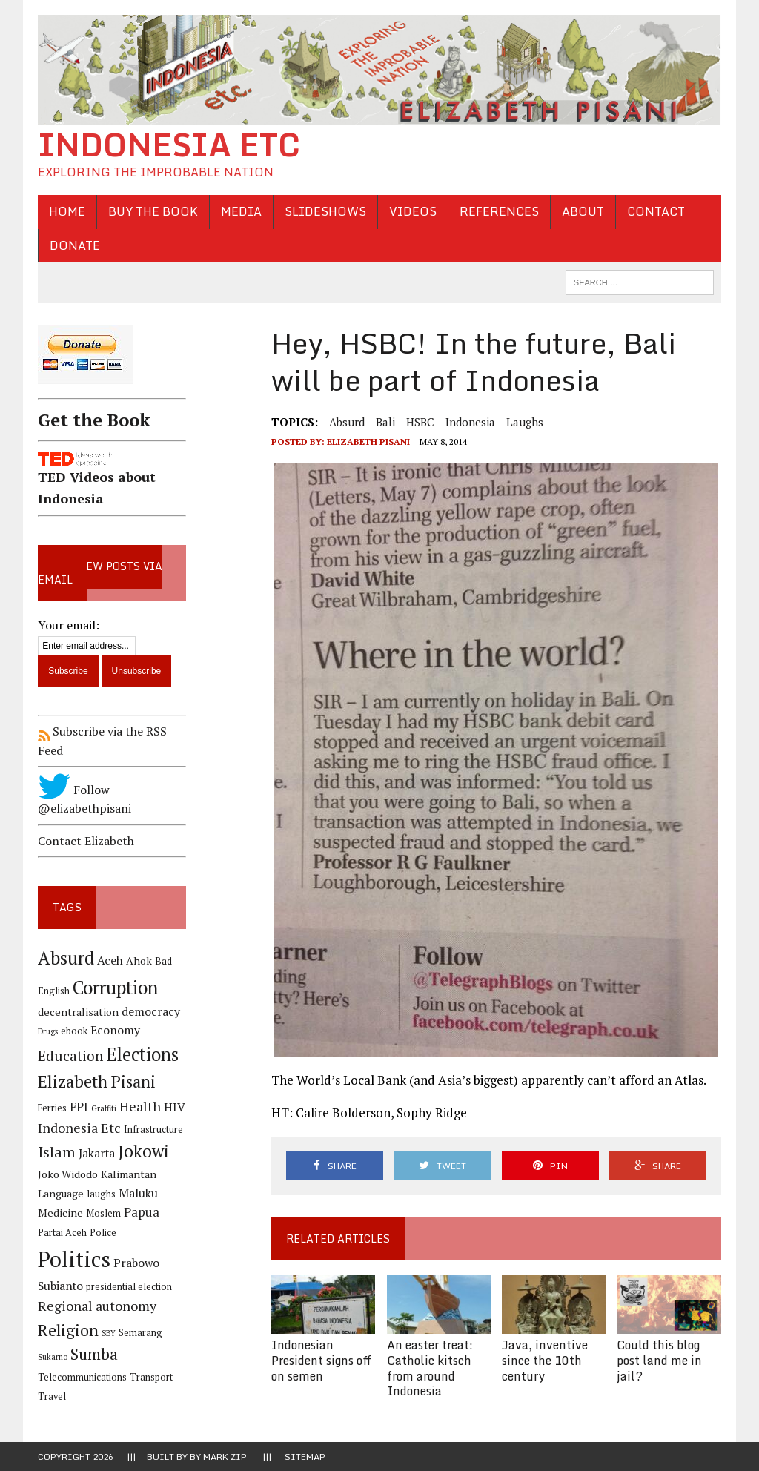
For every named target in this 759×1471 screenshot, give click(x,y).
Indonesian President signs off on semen (321, 1360)
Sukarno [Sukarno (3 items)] (52, 1357)
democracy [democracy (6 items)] (151, 1011)
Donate (75, 245)
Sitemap (305, 1456)
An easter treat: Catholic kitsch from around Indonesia (430, 1368)
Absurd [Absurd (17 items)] (66, 958)
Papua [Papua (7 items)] (141, 1212)
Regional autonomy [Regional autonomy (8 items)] (97, 1306)
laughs (524, 421)
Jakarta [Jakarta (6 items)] (97, 1153)
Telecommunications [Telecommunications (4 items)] (82, 1377)
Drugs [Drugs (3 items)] (48, 1031)
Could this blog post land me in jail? (659, 1360)
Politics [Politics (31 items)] (74, 1259)
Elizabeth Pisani (368, 441)
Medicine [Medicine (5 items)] (60, 1213)
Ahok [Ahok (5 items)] (139, 960)
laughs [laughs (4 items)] (101, 1194)
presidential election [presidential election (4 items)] (129, 1286)
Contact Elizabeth (86, 841)
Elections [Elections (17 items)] (142, 1054)
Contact (656, 211)
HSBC (420, 421)
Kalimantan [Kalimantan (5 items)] (128, 1174)
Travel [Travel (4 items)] (52, 1396)
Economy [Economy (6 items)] (115, 1030)
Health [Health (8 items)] (140, 1106)
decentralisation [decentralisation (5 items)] (78, 1012)
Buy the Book (153, 211)
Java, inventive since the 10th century (545, 1360)
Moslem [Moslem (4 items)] (103, 1213)
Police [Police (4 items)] (103, 1232)
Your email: (68, 625)
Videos (413, 211)
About (583, 211)
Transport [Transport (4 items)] (151, 1377)
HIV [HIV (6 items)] (174, 1107)
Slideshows (325, 211)
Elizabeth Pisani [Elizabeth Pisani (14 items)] (97, 1081)
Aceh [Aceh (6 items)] (110, 960)
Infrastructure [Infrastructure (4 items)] (153, 1129)
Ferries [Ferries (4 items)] (52, 1108)
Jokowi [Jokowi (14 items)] (143, 1151)
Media (241, 211)
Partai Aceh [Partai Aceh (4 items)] (62, 1232)
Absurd (347, 421)
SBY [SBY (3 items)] (109, 1333)
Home (67, 211)
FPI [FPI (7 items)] (79, 1107)
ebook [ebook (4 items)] (74, 1031)
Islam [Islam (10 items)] (57, 1152)
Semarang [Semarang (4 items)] (140, 1332)
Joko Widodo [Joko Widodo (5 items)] (68, 1174)
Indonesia (470, 421)
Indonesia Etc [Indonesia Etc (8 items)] (79, 1128)
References (499, 211)
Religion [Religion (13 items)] (68, 1330)
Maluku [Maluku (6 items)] (138, 1193)
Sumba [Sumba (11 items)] (94, 1354)
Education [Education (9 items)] (70, 1055)
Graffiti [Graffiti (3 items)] (103, 1108)
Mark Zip (225, 1456)
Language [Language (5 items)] (61, 1193)
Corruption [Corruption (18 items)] (115, 987)
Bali (385, 421)
